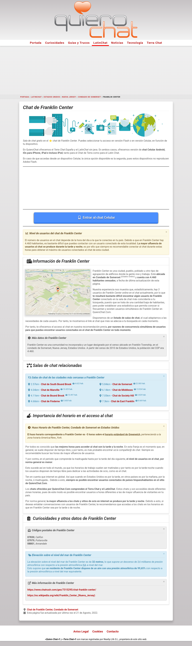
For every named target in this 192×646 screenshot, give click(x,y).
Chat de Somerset (122, 384)
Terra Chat (154, 43)
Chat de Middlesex (122, 389)
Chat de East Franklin (122, 401)
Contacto (113, 631)
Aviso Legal (81, 631)
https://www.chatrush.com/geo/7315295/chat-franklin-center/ (61, 589)
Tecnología (135, 43)
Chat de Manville (50, 389)
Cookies (97, 631)
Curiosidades (54, 43)
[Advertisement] (96, 70)
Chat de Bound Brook (52, 395)
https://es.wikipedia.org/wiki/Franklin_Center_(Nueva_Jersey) (61, 595)
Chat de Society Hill (123, 395)
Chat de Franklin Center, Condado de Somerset (52, 609)
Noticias (117, 43)
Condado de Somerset (89, 97)
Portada (35, 43)
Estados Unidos (52, 97)
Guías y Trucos (79, 43)
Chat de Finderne (50, 401)
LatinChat (100, 43)
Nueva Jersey (69, 97)
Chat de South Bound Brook (56, 384)
